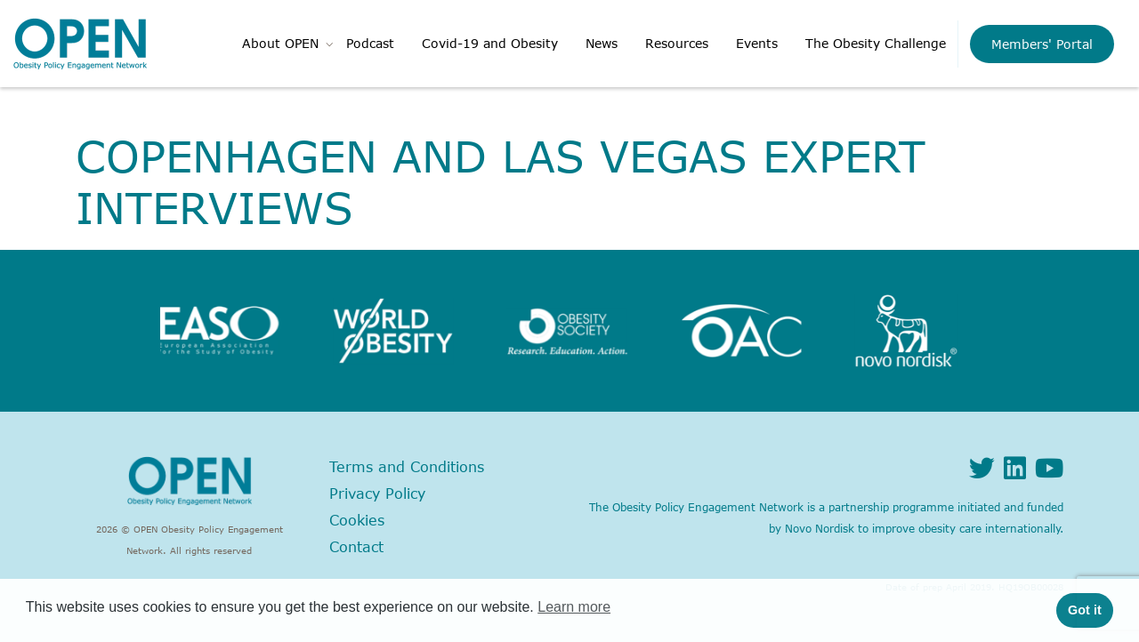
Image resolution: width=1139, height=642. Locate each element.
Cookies (356, 520)
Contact (356, 547)
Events (757, 43)
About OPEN (280, 43)
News (602, 43)
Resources (676, 43)
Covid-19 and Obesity (490, 43)
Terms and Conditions (406, 467)
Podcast (370, 43)
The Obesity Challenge (875, 43)
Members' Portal (1042, 44)
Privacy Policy (377, 494)
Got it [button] (1085, 610)
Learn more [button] (573, 606)
